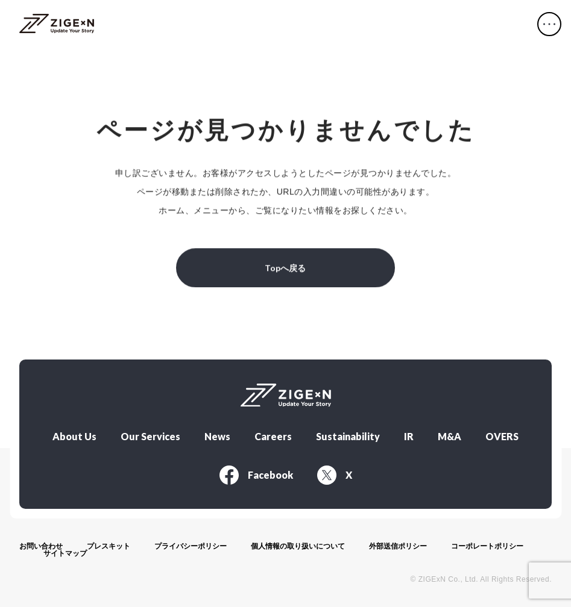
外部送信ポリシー (398, 543)
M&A (449, 434)
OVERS (502, 434)
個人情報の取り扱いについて (298, 543)
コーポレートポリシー (487, 543)
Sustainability (348, 434)
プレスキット (108, 543)
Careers (273, 434)
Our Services (150, 434)
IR (409, 434)
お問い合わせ (41, 543)
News (217, 434)
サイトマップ (65, 551)
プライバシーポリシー (190, 543)
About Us (74, 434)
